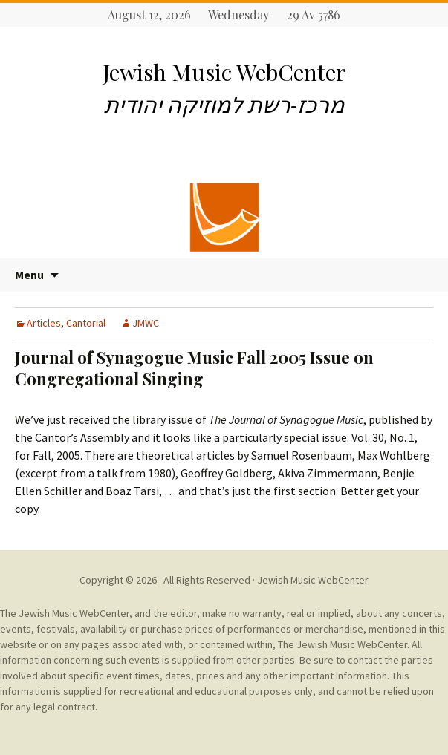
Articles (44, 323)
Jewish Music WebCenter (313, 579)
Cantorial (85, 323)
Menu (29, 274)
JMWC (145, 323)
